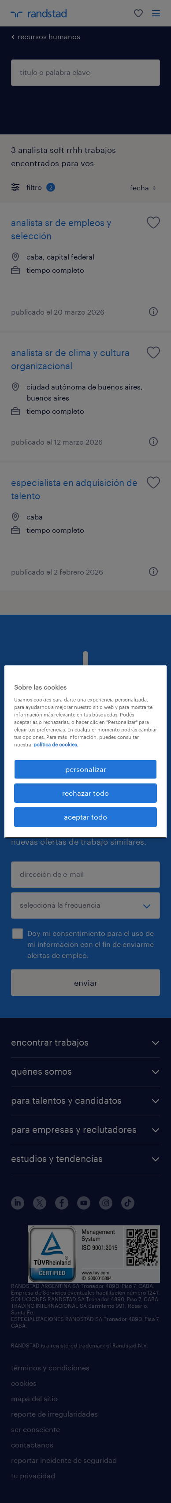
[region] (85, 751)
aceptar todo (85, 817)
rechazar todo (85, 793)
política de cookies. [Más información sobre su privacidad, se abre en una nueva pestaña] (55, 744)
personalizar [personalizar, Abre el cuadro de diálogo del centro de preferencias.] (85, 768)
